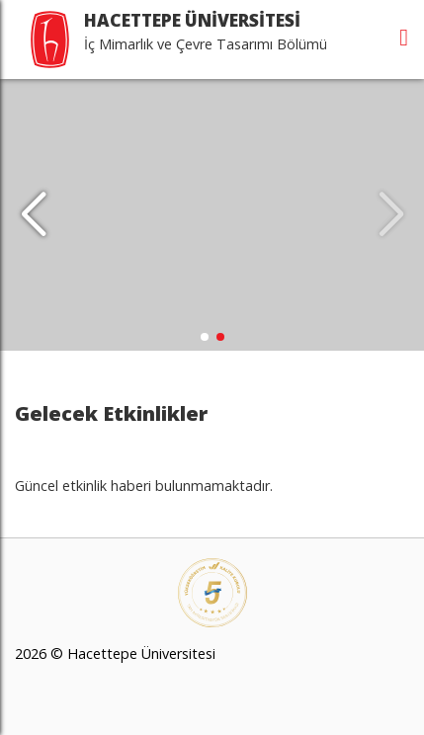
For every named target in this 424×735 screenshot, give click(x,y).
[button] (33, 215)
